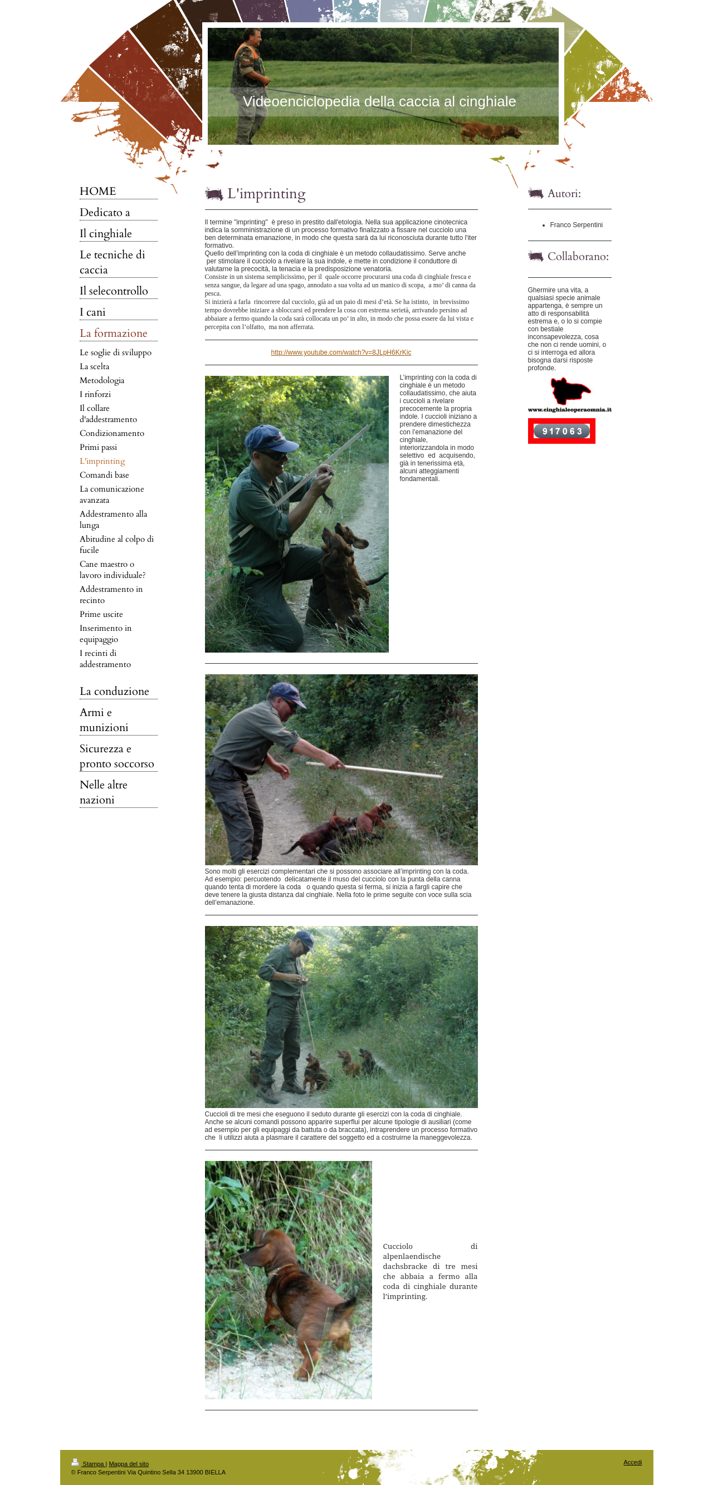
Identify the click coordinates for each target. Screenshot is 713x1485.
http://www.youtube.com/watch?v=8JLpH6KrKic (341, 352)
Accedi (632, 1462)
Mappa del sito (129, 1464)
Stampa (88, 1464)
